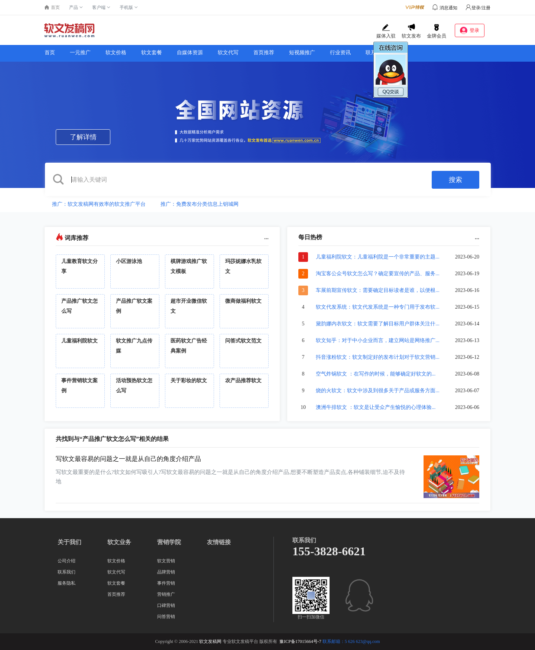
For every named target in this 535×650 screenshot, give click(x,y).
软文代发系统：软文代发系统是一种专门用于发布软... (378, 307)
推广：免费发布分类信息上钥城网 (199, 204)
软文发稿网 (210, 641)
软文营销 (166, 560)
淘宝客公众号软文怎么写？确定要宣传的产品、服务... (378, 273)
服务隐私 (66, 583)
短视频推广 (302, 52)
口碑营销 (166, 605)
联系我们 (376, 52)
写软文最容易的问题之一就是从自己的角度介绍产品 (128, 458)
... (266, 237)
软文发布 (411, 31)
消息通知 (448, 7)
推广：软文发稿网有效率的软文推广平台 (99, 204)
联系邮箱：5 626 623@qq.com (351, 641)
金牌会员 (436, 31)
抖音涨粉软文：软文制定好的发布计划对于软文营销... (378, 357)
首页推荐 (263, 52)
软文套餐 (151, 52)
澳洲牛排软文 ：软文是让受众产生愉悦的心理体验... (375, 407)
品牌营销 (166, 572)
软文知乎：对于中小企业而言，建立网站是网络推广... (378, 340)
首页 (50, 52)
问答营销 (166, 616)
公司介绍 (66, 560)
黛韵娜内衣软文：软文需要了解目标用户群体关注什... (378, 323)
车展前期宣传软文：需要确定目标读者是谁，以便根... (378, 290)
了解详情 (83, 137)
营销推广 (166, 594)
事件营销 (166, 583)
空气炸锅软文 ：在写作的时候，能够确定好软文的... (375, 374)
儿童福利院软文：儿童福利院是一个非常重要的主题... (378, 257)
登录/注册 (478, 7)
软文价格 (116, 52)
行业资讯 (340, 52)
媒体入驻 (386, 31)
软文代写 (228, 52)
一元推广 (80, 52)
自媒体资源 (190, 52)
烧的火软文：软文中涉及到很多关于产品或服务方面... (378, 390)
